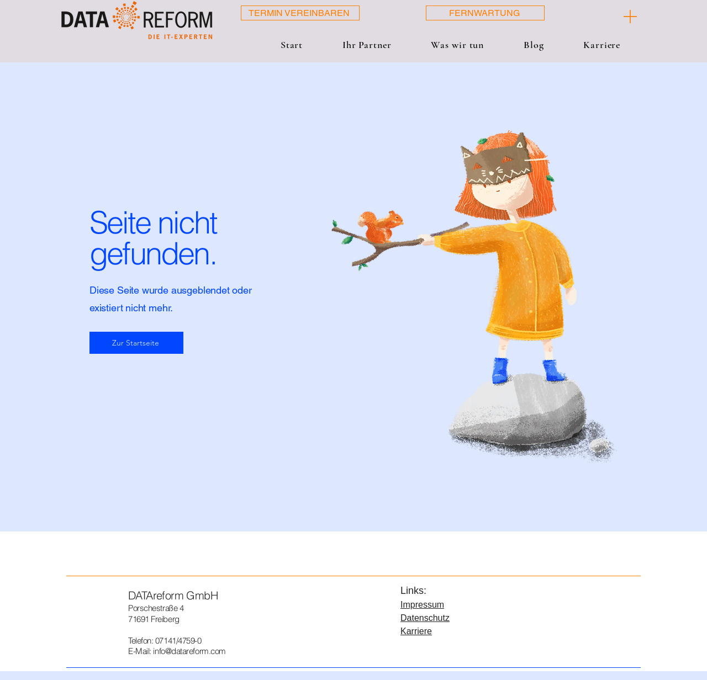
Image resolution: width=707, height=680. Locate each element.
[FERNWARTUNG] (485, 13)
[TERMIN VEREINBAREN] (300, 13)
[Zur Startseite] (136, 343)
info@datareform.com (189, 651)
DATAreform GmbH (173, 595)
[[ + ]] (605, 17)
